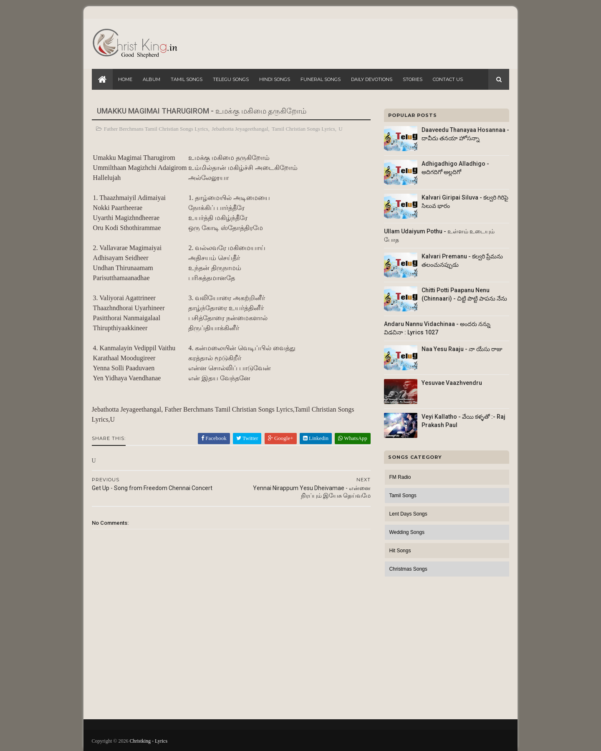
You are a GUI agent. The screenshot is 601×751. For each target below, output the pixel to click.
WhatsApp (347, 438)
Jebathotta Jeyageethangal (240, 129)
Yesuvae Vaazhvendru (452, 382)
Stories (412, 79)
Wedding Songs (406, 532)
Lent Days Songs (408, 514)
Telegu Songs (231, 79)
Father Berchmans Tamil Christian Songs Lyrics (156, 129)
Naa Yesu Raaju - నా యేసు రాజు (462, 349)
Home (125, 79)
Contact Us (448, 79)
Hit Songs (400, 551)
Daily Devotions (371, 79)
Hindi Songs (274, 79)
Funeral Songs (320, 79)
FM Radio (400, 477)
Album (151, 79)
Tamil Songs (186, 79)
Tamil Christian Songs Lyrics (303, 129)
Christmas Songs (408, 569)
